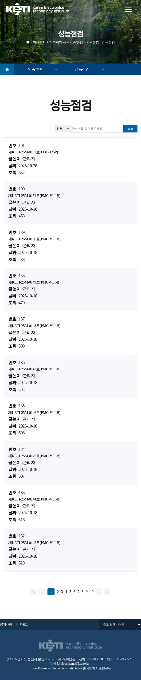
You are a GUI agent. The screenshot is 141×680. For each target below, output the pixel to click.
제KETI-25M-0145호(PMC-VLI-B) (34, 456)
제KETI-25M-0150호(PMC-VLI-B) (34, 239)
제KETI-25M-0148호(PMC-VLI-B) (34, 326)
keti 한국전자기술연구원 (94, 668)
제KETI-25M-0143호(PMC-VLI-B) (34, 543)
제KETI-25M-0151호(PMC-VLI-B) (34, 196)
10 (92, 592)
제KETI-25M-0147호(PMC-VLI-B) (34, 369)
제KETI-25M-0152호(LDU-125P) (33, 152)
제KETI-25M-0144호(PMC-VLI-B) (34, 499)
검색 (130, 129)
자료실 (24, 624)
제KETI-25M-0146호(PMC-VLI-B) (34, 413)
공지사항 (6, 624)
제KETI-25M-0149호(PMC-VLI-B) (34, 282)
